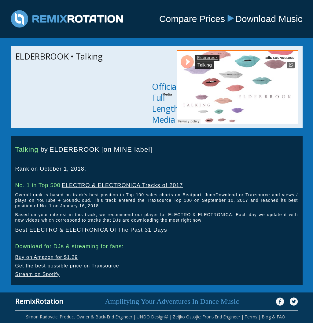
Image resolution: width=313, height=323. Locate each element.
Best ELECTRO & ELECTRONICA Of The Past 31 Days (91, 230)
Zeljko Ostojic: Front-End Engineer (206, 317)
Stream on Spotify (37, 274)
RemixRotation (39, 301)
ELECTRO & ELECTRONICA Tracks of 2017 (122, 185)
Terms (251, 317)
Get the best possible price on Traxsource (67, 265)
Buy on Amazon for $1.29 (46, 257)
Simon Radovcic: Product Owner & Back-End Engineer (79, 317)
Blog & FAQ (273, 317)
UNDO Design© (152, 317)
